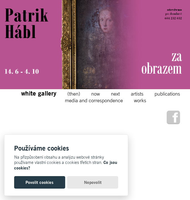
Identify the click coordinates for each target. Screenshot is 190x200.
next (115, 94)
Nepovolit (93, 182)
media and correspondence (94, 100)
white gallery (38, 93)
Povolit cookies (40, 182)
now (95, 94)
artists (137, 94)
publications (167, 94)
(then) (73, 94)
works (140, 100)
